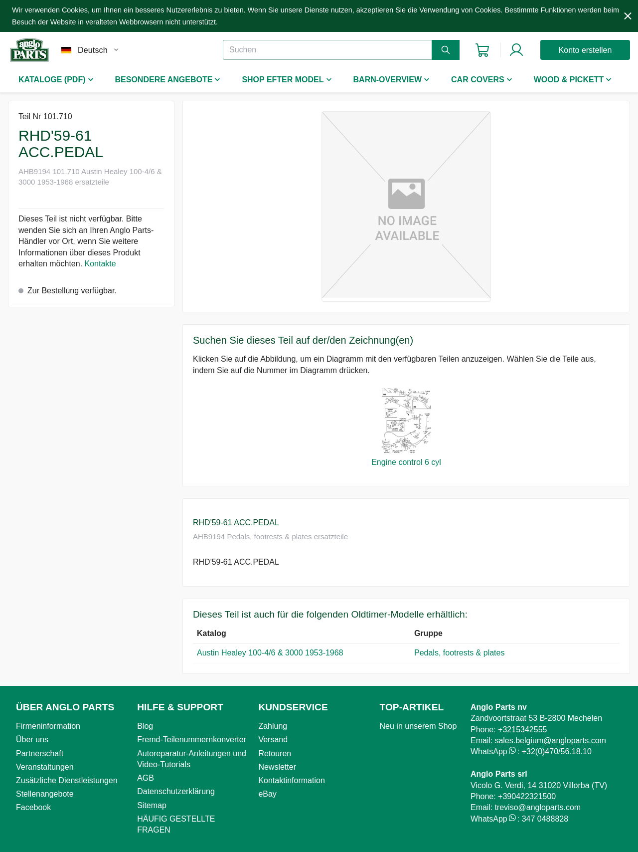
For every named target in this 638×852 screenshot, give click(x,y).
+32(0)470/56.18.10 (557, 751)
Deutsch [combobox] (93, 50)
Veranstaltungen (45, 767)
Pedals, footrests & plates (459, 652)
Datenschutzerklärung (176, 791)
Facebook (33, 807)
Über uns (32, 739)
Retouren (274, 753)
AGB (145, 778)
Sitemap (151, 805)
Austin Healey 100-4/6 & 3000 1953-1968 (270, 652)
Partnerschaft (39, 753)
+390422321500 (527, 796)
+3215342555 (522, 729)
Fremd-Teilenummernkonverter (191, 739)
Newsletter (277, 767)
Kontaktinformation (291, 780)
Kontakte (100, 263)
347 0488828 (545, 819)
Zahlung (272, 726)
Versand (273, 739)
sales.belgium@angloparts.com (550, 740)
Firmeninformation (48, 726)
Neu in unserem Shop (418, 726)
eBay (267, 794)
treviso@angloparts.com (537, 807)
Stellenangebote (45, 794)
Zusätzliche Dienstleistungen (67, 780)
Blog (145, 726)
